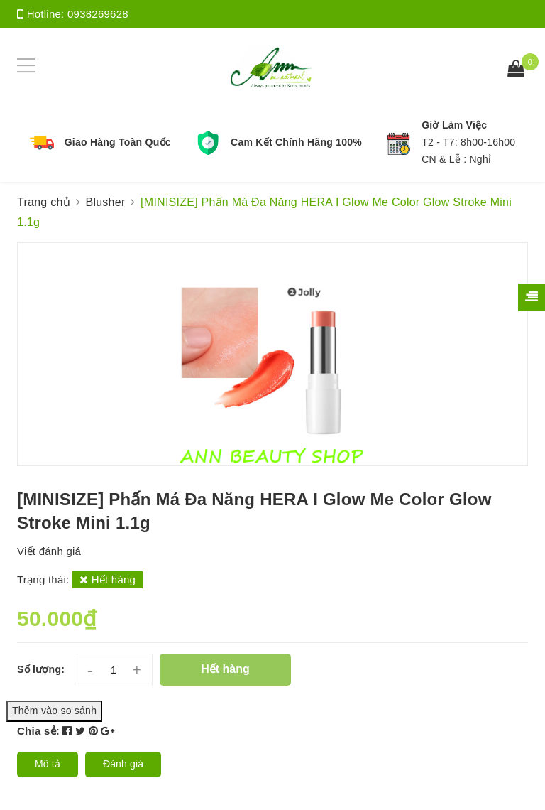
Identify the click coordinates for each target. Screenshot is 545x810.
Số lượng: (41, 669)
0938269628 (97, 14)
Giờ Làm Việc (454, 125)
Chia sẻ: (38, 731)
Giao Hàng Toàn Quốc (118, 142)
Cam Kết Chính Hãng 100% (296, 142)
